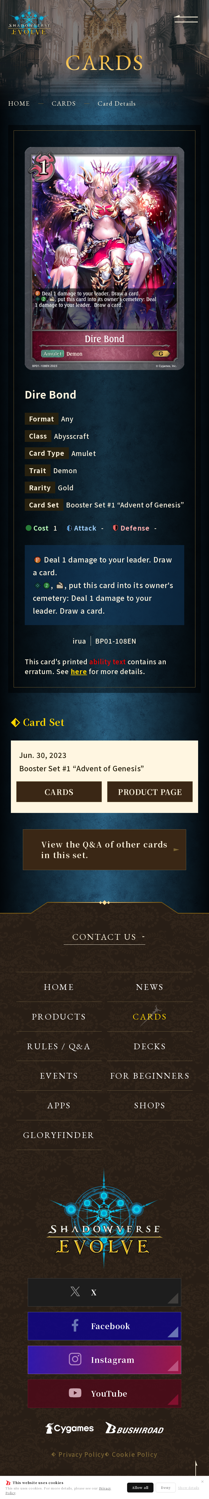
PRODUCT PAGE (150, 791)
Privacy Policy (82, 1454)
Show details (188, 1487)
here (79, 671)
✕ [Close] (202, 1481)
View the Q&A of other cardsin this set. (104, 849)
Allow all (140, 1487)
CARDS (64, 103)
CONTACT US (104, 937)
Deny (166, 1487)
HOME (19, 103)
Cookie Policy (135, 1454)
